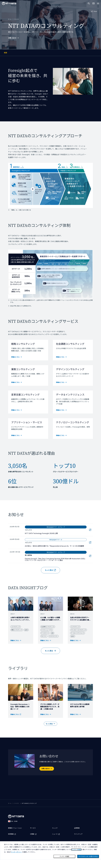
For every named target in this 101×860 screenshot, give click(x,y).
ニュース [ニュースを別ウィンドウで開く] (55, 834)
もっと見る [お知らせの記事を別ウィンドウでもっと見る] (49, 581)
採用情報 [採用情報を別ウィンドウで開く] (11, 834)
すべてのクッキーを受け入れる (88, 856)
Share (94, 11)
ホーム (9, 25)
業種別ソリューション (15, 828)
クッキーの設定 (64, 856)
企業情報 (77, 828)
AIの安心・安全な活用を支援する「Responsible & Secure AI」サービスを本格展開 (56, 557)
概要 (14, 64)
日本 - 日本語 (12, 821)
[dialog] (50, 850)
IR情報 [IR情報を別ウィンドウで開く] (32, 834)
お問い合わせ (12, 44)
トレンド (55, 828)
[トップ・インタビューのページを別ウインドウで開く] (20, 726)
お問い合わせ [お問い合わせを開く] (45, 780)
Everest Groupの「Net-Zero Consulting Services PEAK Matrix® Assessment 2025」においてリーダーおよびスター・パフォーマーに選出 (55, 570)
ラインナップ (78, 834)
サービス (16, 25)
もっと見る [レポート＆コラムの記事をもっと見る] (49, 662)
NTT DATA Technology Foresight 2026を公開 (52, 544)
